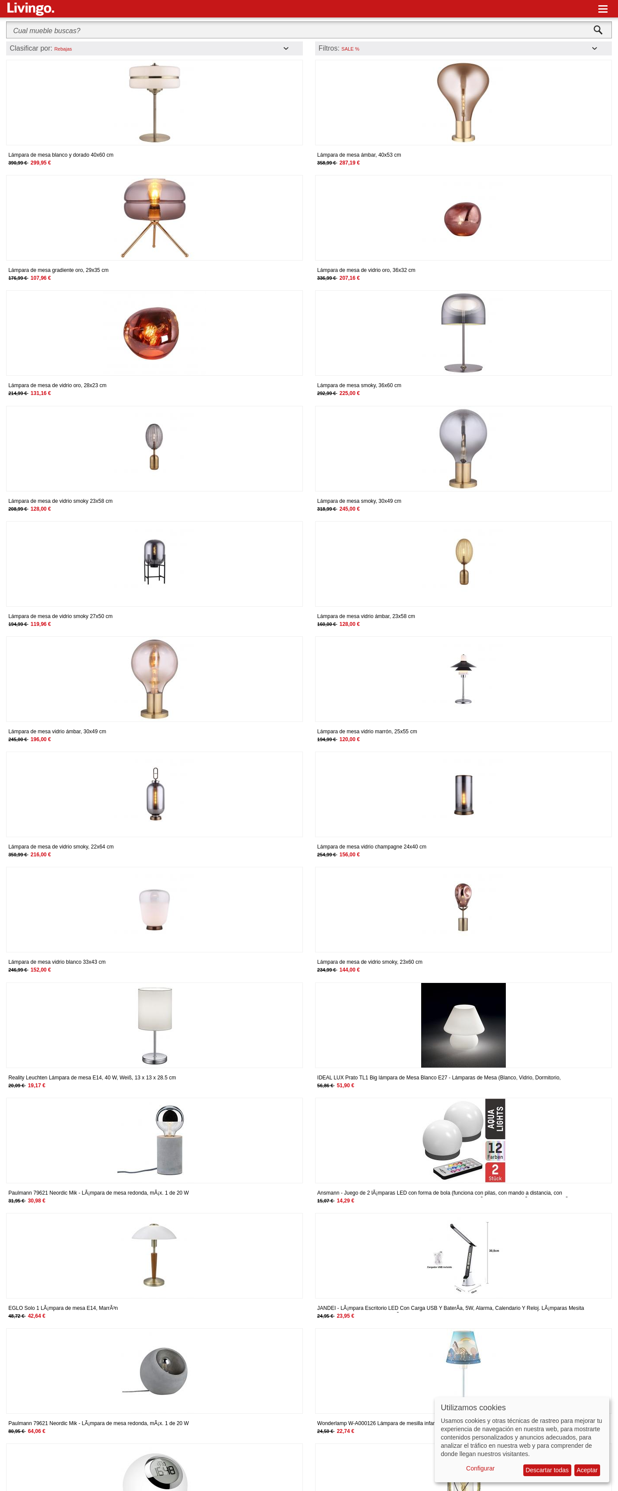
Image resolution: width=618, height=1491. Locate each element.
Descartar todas (547, 1470)
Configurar (480, 1468)
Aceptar (587, 1470)
